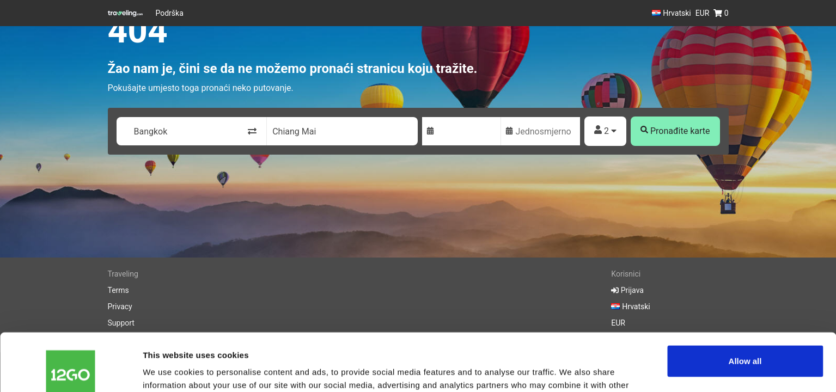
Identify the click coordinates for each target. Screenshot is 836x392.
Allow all (745, 303)
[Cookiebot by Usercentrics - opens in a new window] (70, 371)
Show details (168, 370)
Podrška (170, 13)
